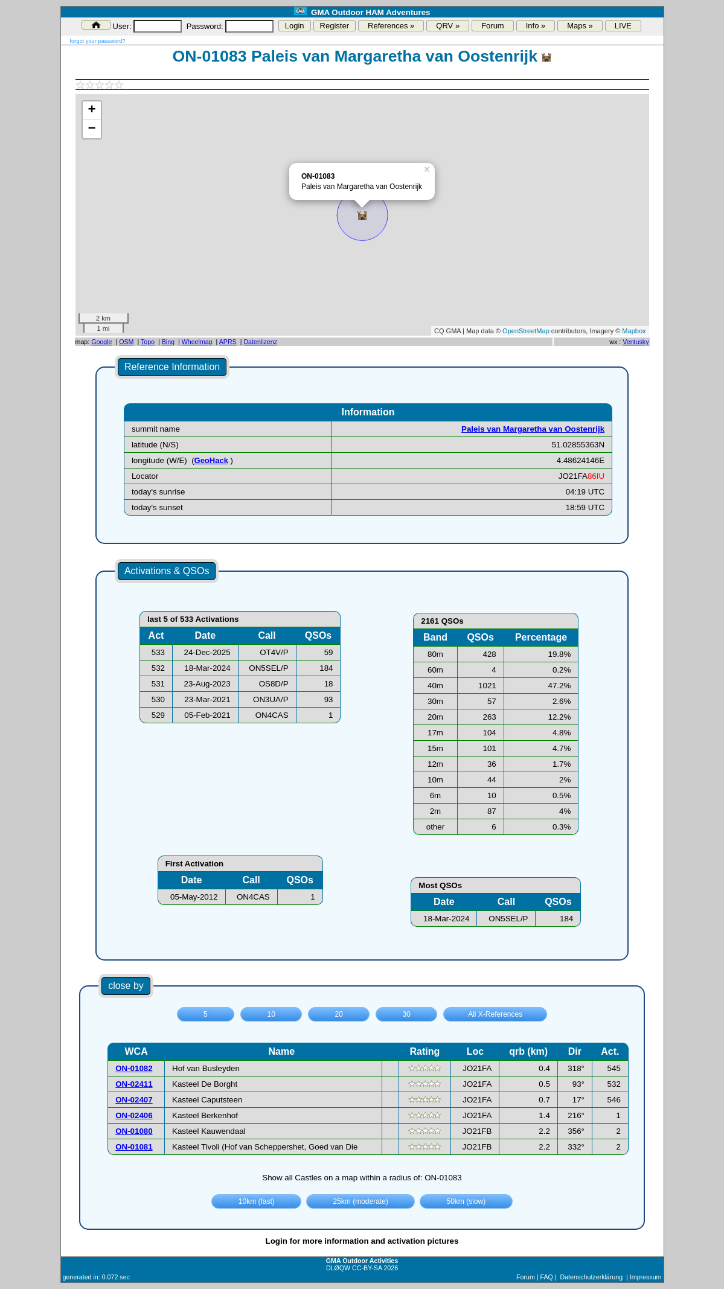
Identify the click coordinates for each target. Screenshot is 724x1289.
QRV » (448, 25)
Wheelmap (197, 341)
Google (101, 341)
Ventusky (636, 341)
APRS (228, 341)
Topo (148, 341)
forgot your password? (97, 41)
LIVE (623, 25)
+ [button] (91, 110)
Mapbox (634, 330)
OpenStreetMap (525, 330)
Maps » (580, 25)
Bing (168, 341)
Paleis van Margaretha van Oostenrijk (532, 428)
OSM (126, 341)
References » (391, 25)
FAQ (546, 1277)
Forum (492, 25)
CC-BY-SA (367, 1267)
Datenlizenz (260, 341)
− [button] (91, 129)
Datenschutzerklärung (591, 1277)
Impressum (646, 1277)
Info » (536, 25)
